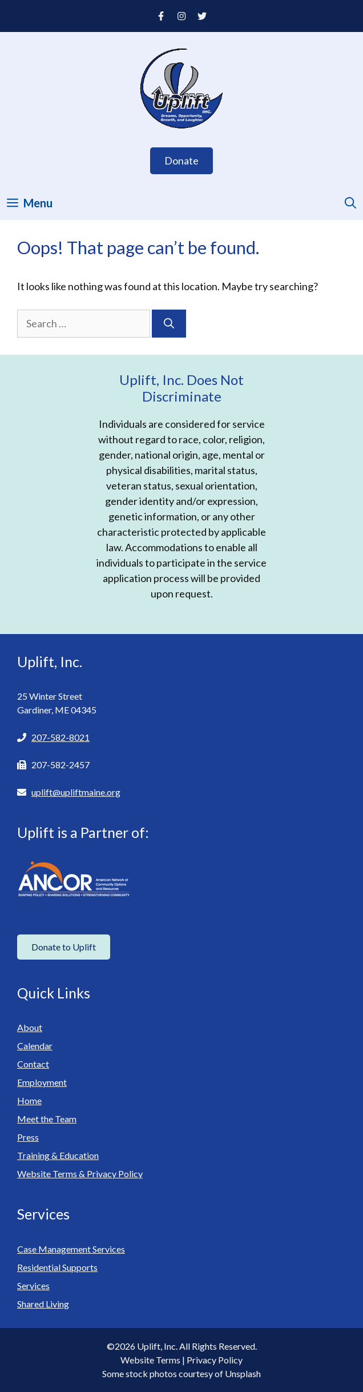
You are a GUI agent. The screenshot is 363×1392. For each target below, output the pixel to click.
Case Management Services (71, 1248)
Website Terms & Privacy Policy (80, 1173)
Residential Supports (57, 1267)
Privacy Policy (215, 1359)
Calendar (35, 1045)
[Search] (169, 324)
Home (29, 1100)
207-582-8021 (60, 737)
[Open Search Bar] (350, 203)
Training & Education (58, 1155)
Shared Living (43, 1303)
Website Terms (150, 1359)
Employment (42, 1082)
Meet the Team (46, 1118)
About (29, 1027)
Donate (181, 160)
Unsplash (243, 1373)
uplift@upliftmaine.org (75, 792)
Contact (33, 1063)
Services (33, 1285)
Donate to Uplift (63, 946)
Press (28, 1137)
